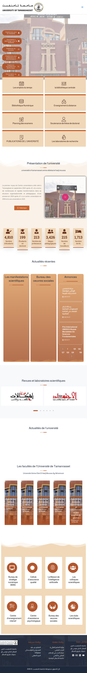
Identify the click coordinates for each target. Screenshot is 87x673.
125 (74, 349)
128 (67, 352)
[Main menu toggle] (82, 7)
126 (79, 349)
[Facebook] (73, 655)
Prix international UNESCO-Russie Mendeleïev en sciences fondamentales (69, 331)
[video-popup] (65, 197)
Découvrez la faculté (11, 507)
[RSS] (80, 655)
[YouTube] (83, 655)
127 (63, 352)
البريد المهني (36, 655)
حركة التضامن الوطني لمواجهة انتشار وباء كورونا (69, 291)
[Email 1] (77, 655)
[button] (35, 410)
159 (80, 352)
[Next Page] (72, 356)
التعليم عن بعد (35, 647)
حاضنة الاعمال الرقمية (56, 658)
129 (72, 352)
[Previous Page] (63, 349)
